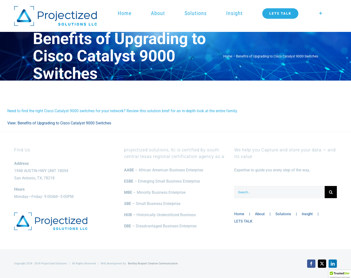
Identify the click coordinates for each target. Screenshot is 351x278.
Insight (307, 214)
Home (239, 214)
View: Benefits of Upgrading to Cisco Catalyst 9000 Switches (59, 123)
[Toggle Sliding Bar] (321, 13)
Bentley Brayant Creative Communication (153, 263)
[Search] (331, 192)
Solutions (283, 214)
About (260, 214)
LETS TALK (243, 221)
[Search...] (279, 192)
